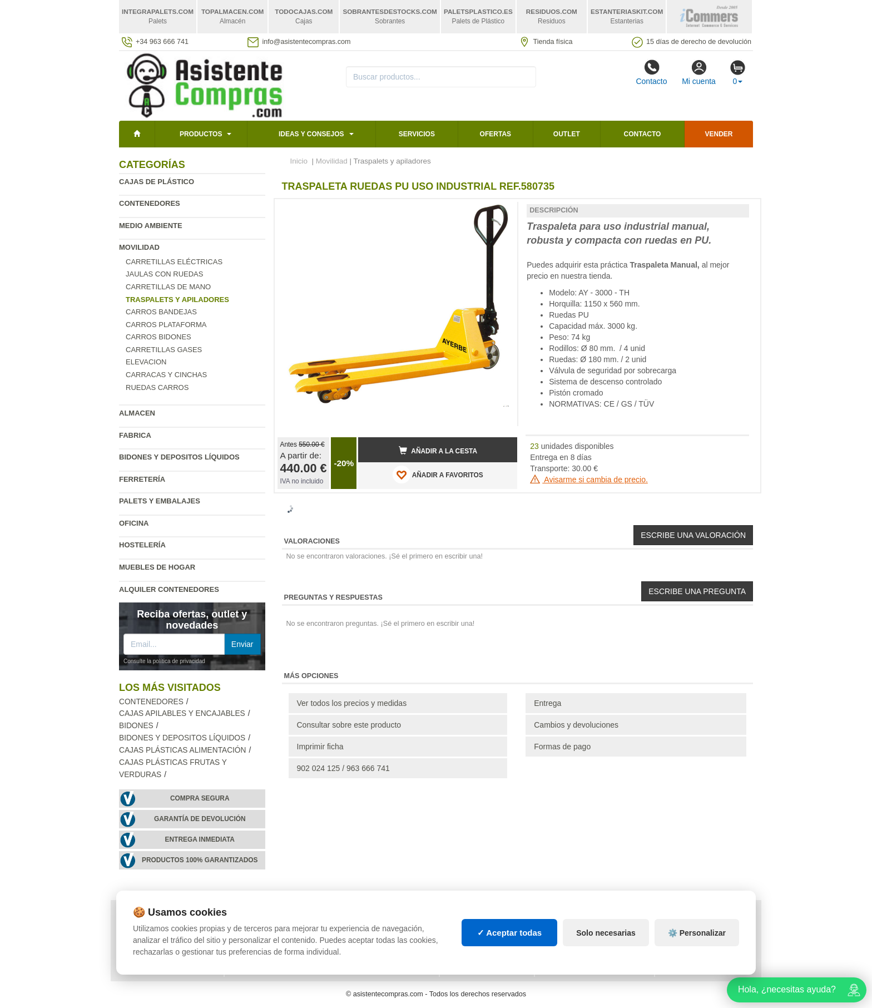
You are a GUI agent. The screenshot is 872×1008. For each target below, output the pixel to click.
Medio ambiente (150, 225)
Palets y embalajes (159, 501)
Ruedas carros (157, 387)
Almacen (137, 413)
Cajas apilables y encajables (182, 713)
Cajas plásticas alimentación (182, 750)
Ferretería (142, 479)
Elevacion (146, 362)
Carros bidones (158, 337)
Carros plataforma (166, 324)
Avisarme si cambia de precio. (589, 479)
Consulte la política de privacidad (164, 661)
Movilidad (139, 247)
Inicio (299, 161)
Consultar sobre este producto (349, 724)
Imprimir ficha (320, 746)
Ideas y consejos (311, 134)
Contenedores (149, 203)
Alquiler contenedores (169, 589)
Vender (719, 134)
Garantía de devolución (200, 819)
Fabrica (135, 435)
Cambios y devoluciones (576, 724)
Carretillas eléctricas (174, 262)
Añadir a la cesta (438, 450)
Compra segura (200, 798)
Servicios (417, 134)
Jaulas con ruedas (164, 274)
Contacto (651, 72)
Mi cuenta (699, 72)
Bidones (136, 726)
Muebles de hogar (157, 567)
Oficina (133, 523)
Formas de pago (562, 746)
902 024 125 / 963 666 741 (343, 768)
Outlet (566, 134)
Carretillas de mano (168, 287)
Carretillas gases (164, 349)
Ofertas (495, 134)
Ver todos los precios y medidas (352, 703)
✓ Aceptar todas (509, 932)
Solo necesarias (606, 932)
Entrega (547, 703)
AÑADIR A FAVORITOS (438, 474)
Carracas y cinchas (166, 374)
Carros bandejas (161, 312)
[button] (499, 212)
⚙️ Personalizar (697, 932)
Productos (201, 134)
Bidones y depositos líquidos (179, 457)
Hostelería (142, 545)
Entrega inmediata (200, 839)
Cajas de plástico (156, 181)
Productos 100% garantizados (200, 860)
